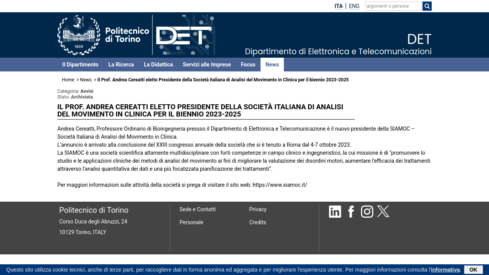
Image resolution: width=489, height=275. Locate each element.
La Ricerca (121, 64)
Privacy (258, 209)
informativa (445, 270)
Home (68, 79)
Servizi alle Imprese (207, 64)
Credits (257, 222)
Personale (191, 222)
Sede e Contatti (198, 209)
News (272, 64)
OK (474, 270)
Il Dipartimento (80, 64)
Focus (248, 64)
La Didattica (158, 64)
